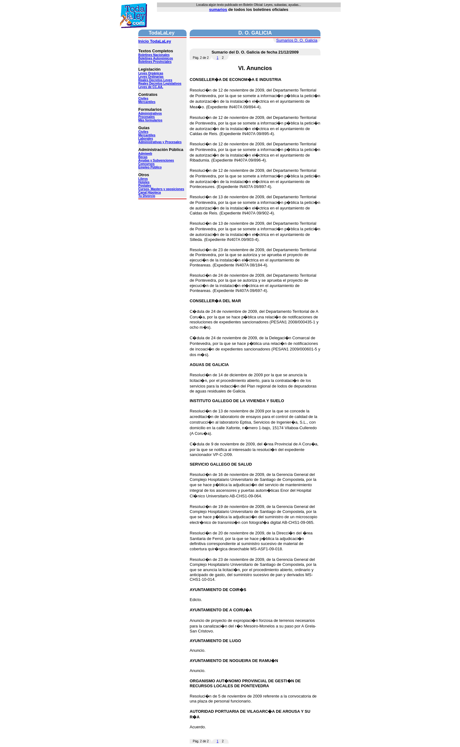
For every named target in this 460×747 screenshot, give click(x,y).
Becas (142, 157)
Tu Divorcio (146, 196)
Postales (144, 185)
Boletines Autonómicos (155, 58)
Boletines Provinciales (155, 61)
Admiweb (145, 153)
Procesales (146, 117)
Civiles (143, 98)
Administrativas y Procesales (160, 142)
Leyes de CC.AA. (150, 87)
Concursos (146, 164)
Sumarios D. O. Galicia (296, 40)
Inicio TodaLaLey (154, 41)
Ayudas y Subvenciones (156, 160)
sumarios (218, 9)
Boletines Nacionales (154, 55)
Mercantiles (146, 102)
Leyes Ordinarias (151, 76)
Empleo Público (150, 167)
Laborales (145, 138)
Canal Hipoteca (149, 192)
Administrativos (150, 113)
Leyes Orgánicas (150, 73)
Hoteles (143, 182)
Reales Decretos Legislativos (159, 83)
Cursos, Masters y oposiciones (161, 189)
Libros (143, 179)
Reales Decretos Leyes (155, 80)
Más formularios (150, 120)
